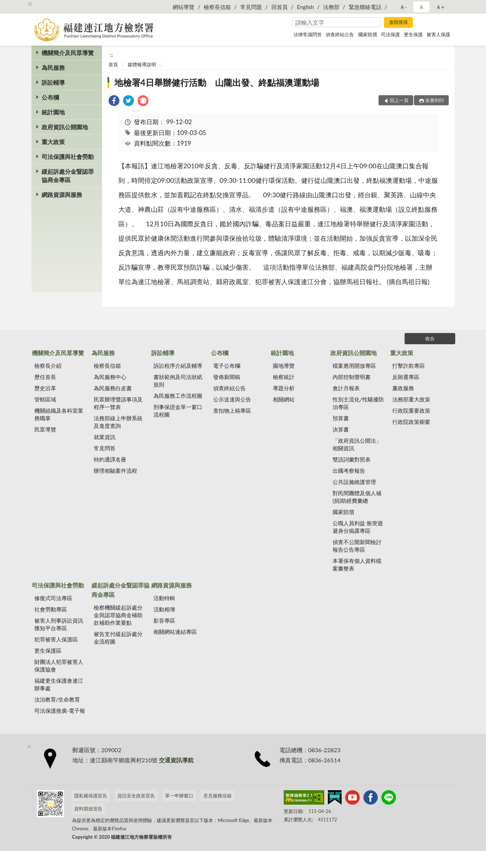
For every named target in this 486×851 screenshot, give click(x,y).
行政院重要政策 (411, 410)
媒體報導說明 (142, 64)
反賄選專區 (405, 377)
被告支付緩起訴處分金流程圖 (118, 638)
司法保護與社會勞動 (68, 156)
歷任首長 (45, 377)
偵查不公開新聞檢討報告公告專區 (357, 546)
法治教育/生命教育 (57, 699)
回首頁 (279, 7)
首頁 (113, 64)
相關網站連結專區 (175, 631)
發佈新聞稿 (226, 377)
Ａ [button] (421, 7)
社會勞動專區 (50, 609)
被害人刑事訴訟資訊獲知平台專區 (58, 624)
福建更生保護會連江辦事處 (58, 684)
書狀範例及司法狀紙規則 (177, 381)
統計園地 (53, 112)
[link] (114, 101)
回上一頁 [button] (399, 100)
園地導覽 (284, 365)
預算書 (341, 418)
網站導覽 (183, 7)
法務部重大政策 (411, 399)
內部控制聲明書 (352, 377)
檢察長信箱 (217, 7)
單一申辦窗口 (179, 796)
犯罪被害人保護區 (56, 639)
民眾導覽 (45, 429)
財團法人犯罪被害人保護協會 (58, 665)
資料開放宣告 (88, 809)
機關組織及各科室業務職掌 (58, 414)
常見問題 (251, 7)
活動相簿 (164, 609)
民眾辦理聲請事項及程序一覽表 (118, 403)
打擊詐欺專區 (408, 365)
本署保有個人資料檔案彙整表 (357, 564)
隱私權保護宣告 (90, 796)
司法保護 (390, 34)
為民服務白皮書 (113, 388)
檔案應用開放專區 (354, 365)
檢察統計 (284, 377)
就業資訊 (104, 437)
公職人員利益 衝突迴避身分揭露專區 (358, 527)
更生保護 (413, 34)
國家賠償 (367, 34)
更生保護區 (48, 650)
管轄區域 (45, 399)
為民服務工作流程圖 (177, 395)
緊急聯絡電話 (365, 7)
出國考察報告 (349, 470)
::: (30, 4)
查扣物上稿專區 (232, 410)
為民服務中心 (110, 377)
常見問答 (104, 448)
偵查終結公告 (340, 34)
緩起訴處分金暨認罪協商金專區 (68, 175)
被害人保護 (438, 34)
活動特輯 (164, 598)
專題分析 (284, 388)
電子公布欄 (226, 365)
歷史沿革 (45, 388)
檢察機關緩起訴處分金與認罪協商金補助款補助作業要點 (118, 615)
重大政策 (53, 141)
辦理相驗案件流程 (115, 470)
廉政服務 (403, 388)
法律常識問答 (307, 34)
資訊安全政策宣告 (136, 796)
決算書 (341, 429)
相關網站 (284, 399)
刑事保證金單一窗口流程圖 (177, 411)
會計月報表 (346, 388)
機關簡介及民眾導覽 (68, 52)
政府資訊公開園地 (65, 126)
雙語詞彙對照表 (352, 459)
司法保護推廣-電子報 (59, 710)
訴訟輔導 (53, 82)
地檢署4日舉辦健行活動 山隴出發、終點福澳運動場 (216, 82)
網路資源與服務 (62, 194)
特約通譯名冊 (110, 459)
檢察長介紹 (48, 365)
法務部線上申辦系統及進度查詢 (118, 422)
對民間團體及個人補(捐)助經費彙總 (357, 497)
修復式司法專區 (53, 598)
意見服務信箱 (217, 796)
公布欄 (50, 97)
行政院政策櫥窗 (411, 421)
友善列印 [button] (434, 100)
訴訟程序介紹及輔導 (177, 365)
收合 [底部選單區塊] (430, 338)
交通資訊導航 (176, 760)
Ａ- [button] (403, 7)
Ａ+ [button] (440, 7)
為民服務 (53, 67)
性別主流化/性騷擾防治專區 (358, 403)
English (305, 7)
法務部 (331, 7)
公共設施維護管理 (354, 482)
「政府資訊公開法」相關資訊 (357, 444)
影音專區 (164, 620)
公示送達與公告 (232, 399)
